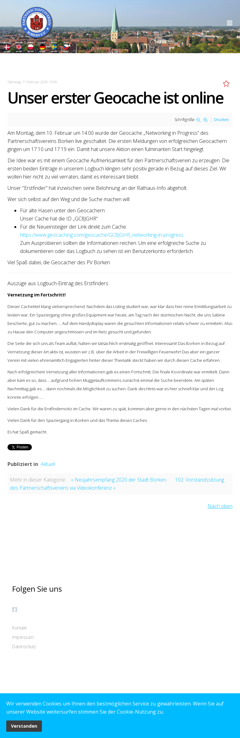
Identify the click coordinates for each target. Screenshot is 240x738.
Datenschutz (24, 647)
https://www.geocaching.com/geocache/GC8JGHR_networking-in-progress (101, 234)
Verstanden (24, 726)
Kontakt (19, 628)
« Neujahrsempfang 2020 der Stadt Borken (118, 479)
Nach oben (220, 506)
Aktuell (48, 464)
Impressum (23, 637)
